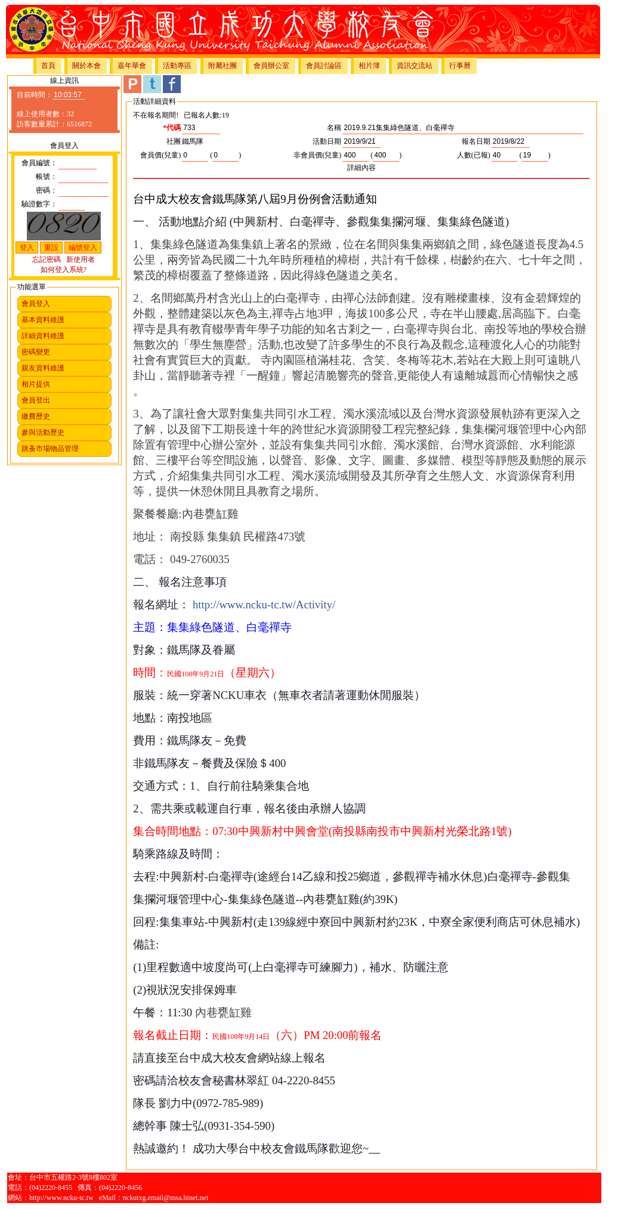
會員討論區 (324, 65)
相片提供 (35, 384)
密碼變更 (35, 352)
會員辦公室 (271, 65)
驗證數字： (39, 204)
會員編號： (39, 163)
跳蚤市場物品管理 (50, 448)
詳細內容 (361, 167)
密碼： (46, 190)
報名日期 (476, 141)
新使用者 (80, 259)
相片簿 (369, 65)
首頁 (48, 65)
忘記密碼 (46, 259)
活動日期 (327, 141)
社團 (173, 141)
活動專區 (177, 65)
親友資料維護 (42, 368)
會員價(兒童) (160, 155)
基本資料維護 (42, 320)
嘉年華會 (132, 65)
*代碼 (172, 127)
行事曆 (460, 65)
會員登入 (35, 303)
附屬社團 (222, 65)
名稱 (334, 127)
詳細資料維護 (42, 336)
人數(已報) (473, 155)
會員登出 (35, 400)
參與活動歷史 (42, 432)
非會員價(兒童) (317, 155)
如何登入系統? (63, 269)
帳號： (46, 176)
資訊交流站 (414, 65)
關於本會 (86, 65)
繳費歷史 (35, 416)
